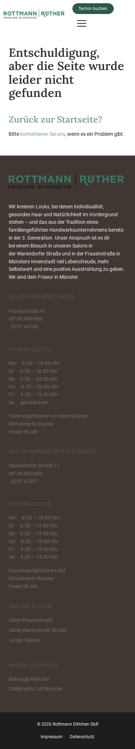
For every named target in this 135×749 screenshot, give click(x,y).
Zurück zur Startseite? (55, 119)
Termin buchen (92, 8)
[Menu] (81, 23)
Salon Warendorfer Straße (37, 630)
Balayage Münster (29, 679)
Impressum (52, 736)
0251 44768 (24, 326)
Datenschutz (82, 736)
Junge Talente (24, 640)
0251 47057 (24, 481)
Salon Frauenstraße (31, 620)
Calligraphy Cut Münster (36, 689)
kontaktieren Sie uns (42, 134)
